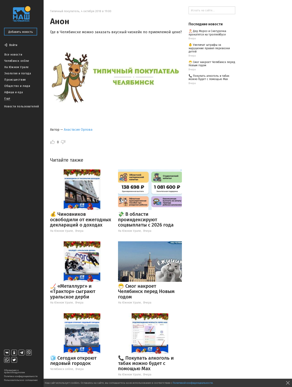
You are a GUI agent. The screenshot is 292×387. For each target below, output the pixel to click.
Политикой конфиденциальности (193, 382)
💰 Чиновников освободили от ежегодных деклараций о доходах (80, 219)
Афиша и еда (13, 92)
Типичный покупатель (64, 11)
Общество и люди (17, 86)
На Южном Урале (16, 67)
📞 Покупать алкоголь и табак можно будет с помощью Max (146, 363)
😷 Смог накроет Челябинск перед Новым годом (146, 291)
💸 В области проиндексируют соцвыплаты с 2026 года (146, 219)
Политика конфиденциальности (21, 376)
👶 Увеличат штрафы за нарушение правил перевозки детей (209, 48)
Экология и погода (17, 73)
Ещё (7, 98)
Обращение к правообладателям (14, 371)
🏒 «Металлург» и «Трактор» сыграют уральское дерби (72, 291)
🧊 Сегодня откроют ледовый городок (73, 360)
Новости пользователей (21, 106)
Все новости (13, 54)
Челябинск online (16, 61)
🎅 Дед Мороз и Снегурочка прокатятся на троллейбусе (207, 32)
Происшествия (15, 79)
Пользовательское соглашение (21, 380)
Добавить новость (20, 32)
